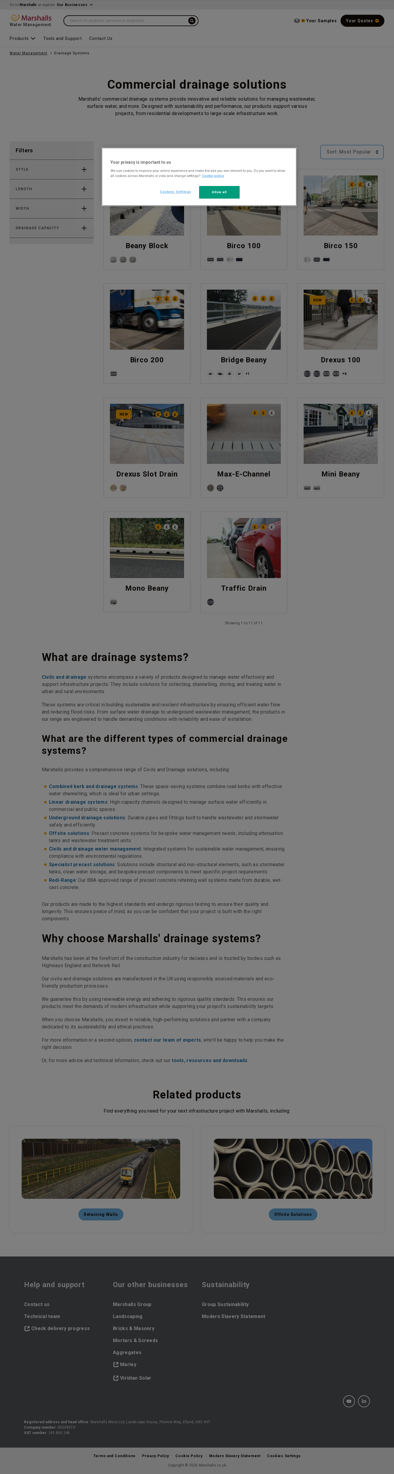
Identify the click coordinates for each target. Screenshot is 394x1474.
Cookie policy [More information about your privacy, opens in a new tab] (213, 176)
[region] (199, 177)
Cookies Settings (175, 192)
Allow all (219, 192)
